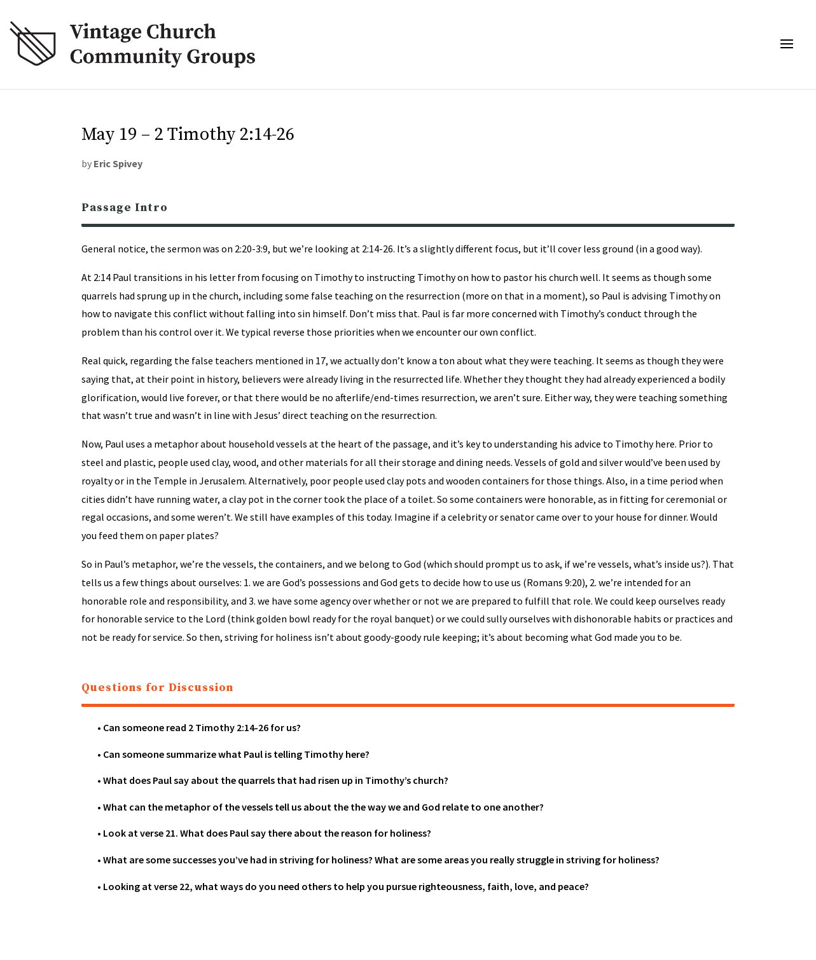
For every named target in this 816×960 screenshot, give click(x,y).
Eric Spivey (117, 163)
